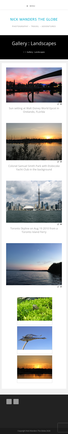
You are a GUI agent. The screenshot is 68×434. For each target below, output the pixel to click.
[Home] (23, 52)
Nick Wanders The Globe (34, 19)
